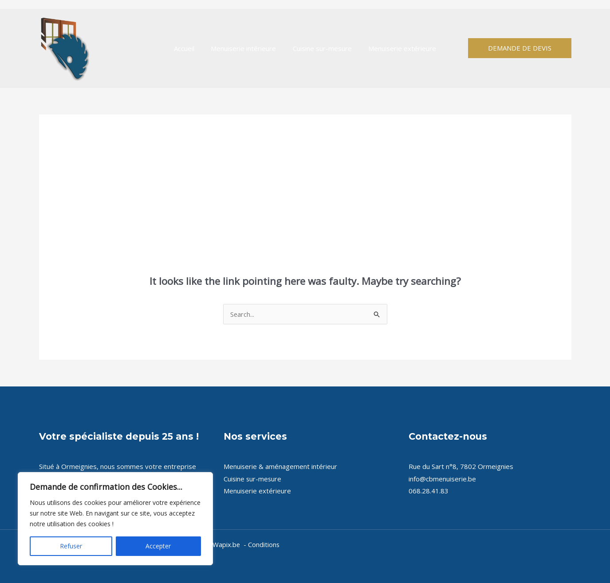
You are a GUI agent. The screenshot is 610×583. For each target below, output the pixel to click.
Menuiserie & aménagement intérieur (281, 466)
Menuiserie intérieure (245, 48)
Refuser (71, 546)
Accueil (189, 48)
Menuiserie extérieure (397, 48)
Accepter (158, 546)
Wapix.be (226, 544)
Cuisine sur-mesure (320, 48)
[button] (519, 48)
